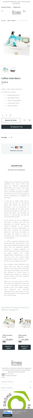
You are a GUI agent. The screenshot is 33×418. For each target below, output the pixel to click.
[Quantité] (6, 115)
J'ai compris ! (7, 415)
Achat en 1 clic (16, 127)
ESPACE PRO (16, 7)
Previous (4, 43)
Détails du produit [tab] (16, 170)
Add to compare (29, 120)
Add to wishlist (24, 120)
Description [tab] (16, 166)
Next (28, 43)
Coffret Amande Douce (7, 336)
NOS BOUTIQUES (6, 7)
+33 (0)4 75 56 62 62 (11, 375)
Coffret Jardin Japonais (22, 336)
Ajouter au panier (11, 120)
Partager (9, 137)
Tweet (11, 137)
